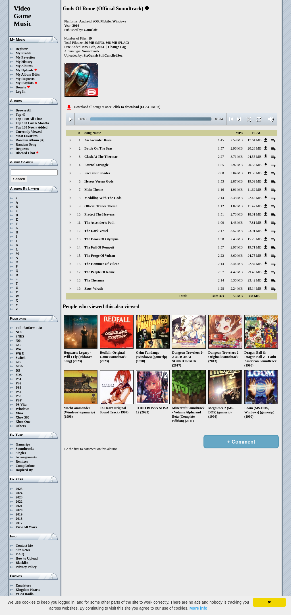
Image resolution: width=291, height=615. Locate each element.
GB (18, 362)
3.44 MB (236, 264)
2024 (19, 493)
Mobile (105, 21)
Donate (23, 87)
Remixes (22, 461)
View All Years (26, 527)
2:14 (221, 198)
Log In (20, 92)
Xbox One (23, 422)
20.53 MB (254, 165)
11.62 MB (254, 190)
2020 (19, 510)
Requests (22, 149)
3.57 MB (236, 231)
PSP (19, 400)
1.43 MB (236, 223)
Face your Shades (97, 173)
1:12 (221, 206)
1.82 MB (236, 206)
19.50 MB (254, 173)
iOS (96, 21)
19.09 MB (254, 181)
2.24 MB (236, 289)
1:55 (221, 165)
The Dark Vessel (96, 231)
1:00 (221, 223)
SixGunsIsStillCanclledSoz (103, 55)
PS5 (18, 396)
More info (198, 608)
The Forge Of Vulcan (99, 256)
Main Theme (93, 190)
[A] (42, 140)
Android (85, 21)
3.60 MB (236, 256)
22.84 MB (254, 264)
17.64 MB (254, 140)
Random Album (27, 140)
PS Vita (21, 405)
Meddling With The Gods (102, 198)
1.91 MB (236, 190)
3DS (19, 375)
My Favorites (25, 57)
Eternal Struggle (96, 165)
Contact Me (24, 546)
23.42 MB (254, 280)
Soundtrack (90, 51)
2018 (19, 519)
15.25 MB (254, 239)
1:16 (221, 190)
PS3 (18, 388)
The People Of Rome (99, 272)
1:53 (221, 181)
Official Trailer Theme (100, 206)
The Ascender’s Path (99, 223)
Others (21, 426)
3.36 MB (236, 280)
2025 (19, 489)
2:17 (221, 231)
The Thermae (94, 280)
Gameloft (90, 30)
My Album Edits (28, 74)
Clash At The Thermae (101, 157)
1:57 (221, 148)
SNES (20, 336)
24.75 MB (254, 256)
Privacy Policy (26, 567)
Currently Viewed (28, 132)
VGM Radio (25, 594)
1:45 (221, 140)
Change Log (117, 47)
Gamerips (23, 444)
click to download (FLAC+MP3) (136, 107)
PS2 (18, 383)
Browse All (23, 110)
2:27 (221, 157)
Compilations (25, 466)
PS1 (18, 379)
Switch (21, 358)
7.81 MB (255, 223)
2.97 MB (236, 165)
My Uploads (26, 70)
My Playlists (27, 83)
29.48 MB (254, 272)
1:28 (221, 289)
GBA (19, 366)
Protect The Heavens (99, 214)
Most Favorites (27, 136)
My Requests (25, 79)
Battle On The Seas (98, 148)
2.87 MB (236, 181)
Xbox (19, 413)
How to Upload (27, 558)
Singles (21, 453)
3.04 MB (236, 173)
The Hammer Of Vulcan (101, 264)
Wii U (20, 353)
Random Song (26, 144)
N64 (19, 341)
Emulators (23, 585)
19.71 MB (254, 247)
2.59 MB (236, 140)
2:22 (221, 256)
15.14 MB (254, 289)
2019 (19, 514)
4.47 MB (236, 272)
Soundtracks (25, 449)
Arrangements (26, 457)
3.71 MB (236, 157)
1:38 (221, 239)
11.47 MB (254, 206)
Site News (23, 550)
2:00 (221, 173)
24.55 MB (254, 157)
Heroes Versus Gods (98, 181)
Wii (18, 349)
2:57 (221, 272)
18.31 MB (254, 214)
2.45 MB (236, 239)
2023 (19, 497)
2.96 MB (236, 148)
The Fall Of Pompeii (99, 247)
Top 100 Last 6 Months (32, 123)
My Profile (23, 53)
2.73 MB (236, 214)
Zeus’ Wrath (93, 289)
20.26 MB (254, 148)
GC (18, 345)
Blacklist (22, 563)
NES (19, 332)
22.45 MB (254, 198)
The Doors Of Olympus (101, 239)
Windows (22, 409)
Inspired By (24, 470)
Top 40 (21, 115)
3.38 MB (236, 198)
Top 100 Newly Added (31, 127)
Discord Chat (27, 153)
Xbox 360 (22, 417)
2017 (19, 523)
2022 (19, 502)
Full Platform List (29, 328)
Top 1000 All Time (29, 119)
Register (22, 49)
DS (18, 370)
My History (24, 62)
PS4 (18, 392)
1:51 (221, 214)
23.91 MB (254, 231)
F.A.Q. (20, 554)
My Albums (24, 66)
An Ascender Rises (97, 140)
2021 (19, 506)
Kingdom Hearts (28, 590)
